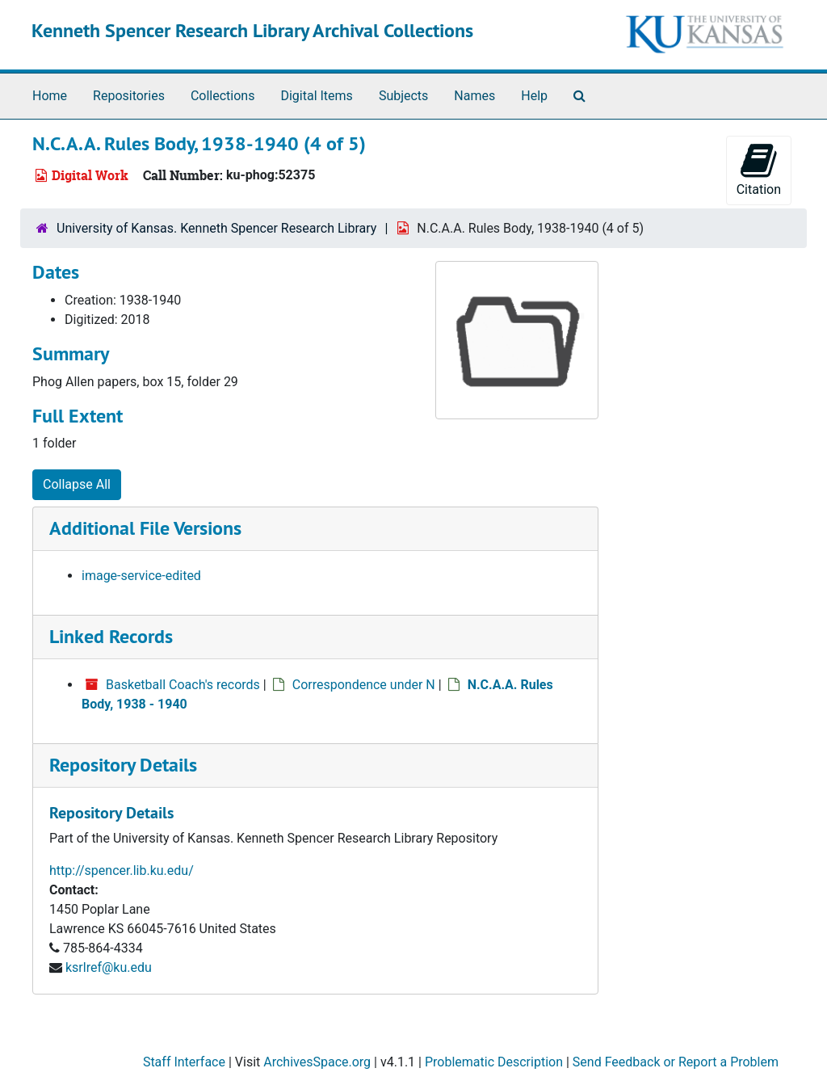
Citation (759, 169)
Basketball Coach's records (183, 684)
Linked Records (111, 636)
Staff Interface (184, 1062)
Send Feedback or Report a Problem (676, 1062)
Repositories (129, 95)
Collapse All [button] (77, 484)
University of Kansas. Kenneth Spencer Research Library (216, 228)
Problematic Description (494, 1062)
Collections (223, 95)
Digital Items (316, 95)
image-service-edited (141, 575)
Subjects (403, 95)
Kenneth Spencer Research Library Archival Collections (252, 30)
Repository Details (123, 764)
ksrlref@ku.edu (108, 967)
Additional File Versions (145, 527)
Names (474, 95)
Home (49, 95)
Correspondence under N (363, 684)
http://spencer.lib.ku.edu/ (121, 870)
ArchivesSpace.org (317, 1062)
